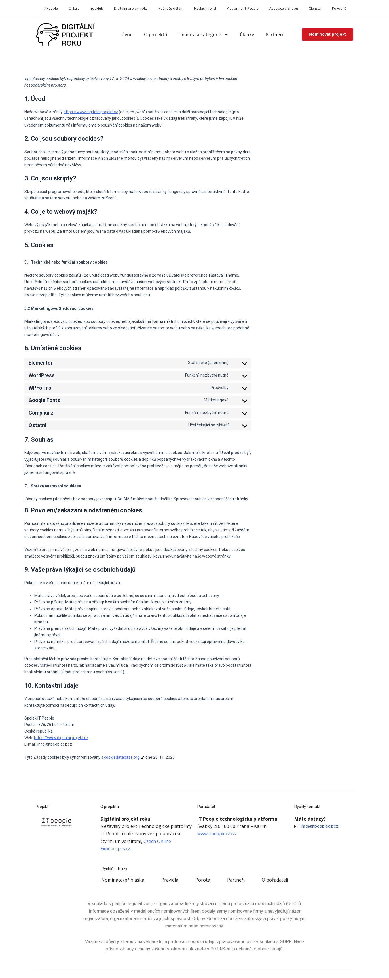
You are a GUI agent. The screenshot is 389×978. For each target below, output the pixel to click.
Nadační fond (205, 8)
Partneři (274, 34)
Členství (315, 8)
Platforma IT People (243, 8)
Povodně (339, 8)
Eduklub (96, 8)
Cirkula (74, 8)
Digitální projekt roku (131, 8)
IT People (50, 8)
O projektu (155, 34)
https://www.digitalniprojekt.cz (91, 112)
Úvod (127, 34)
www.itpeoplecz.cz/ (217, 833)
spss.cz (123, 849)
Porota (202, 880)
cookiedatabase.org (121, 757)
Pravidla (169, 880)
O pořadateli (275, 880)
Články (247, 34)
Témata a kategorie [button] (204, 35)
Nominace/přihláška (122, 880)
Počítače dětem (170, 8)
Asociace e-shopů (283, 8)
